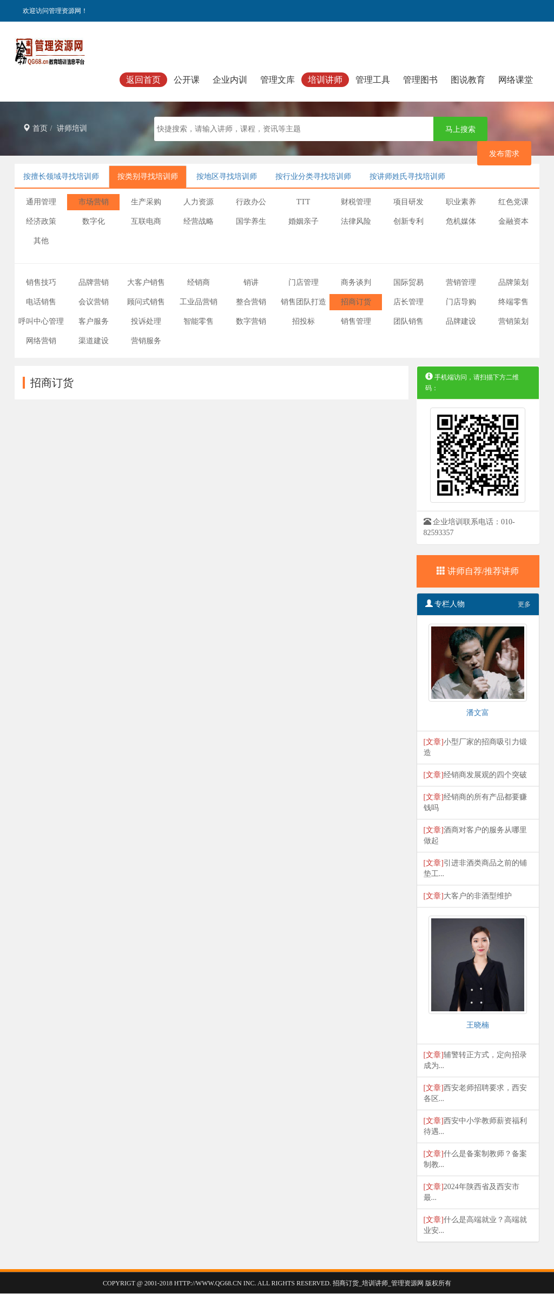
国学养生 (251, 221)
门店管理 (303, 282)
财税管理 (356, 202)
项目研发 (408, 202)
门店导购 (461, 302)
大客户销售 (146, 282)
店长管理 (408, 302)
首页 (35, 128)
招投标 (303, 321)
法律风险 (356, 221)
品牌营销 (93, 282)
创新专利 (408, 221)
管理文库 (277, 79)
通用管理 (41, 202)
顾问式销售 (146, 302)
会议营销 (93, 302)
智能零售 (198, 321)
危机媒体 (461, 221)
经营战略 (198, 221)
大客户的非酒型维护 (478, 896)
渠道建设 (93, 341)
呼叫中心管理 (41, 321)
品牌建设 (461, 321)
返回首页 (143, 79)
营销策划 (513, 321)
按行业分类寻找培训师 (313, 176)
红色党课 (513, 202)
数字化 (93, 221)
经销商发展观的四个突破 (485, 775)
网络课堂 (515, 79)
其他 (41, 241)
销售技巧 (41, 282)
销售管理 (356, 321)
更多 (524, 604)
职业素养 (461, 202)
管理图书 (420, 79)
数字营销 (251, 321)
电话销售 (41, 302)
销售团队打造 (303, 302)
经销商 (198, 282)
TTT (303, 202)
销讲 (251, 282)
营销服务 (146, 341)
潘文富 (477, 713)
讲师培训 (72, 128)
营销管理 (461, 282)
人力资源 (198, 202)
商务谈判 (356, 282)
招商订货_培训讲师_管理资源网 (378, 1283)
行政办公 (251, 202)
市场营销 (93, 202)
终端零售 (513, 302)
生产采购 (146, 202)
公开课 (187, 79)
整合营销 (251, 302)
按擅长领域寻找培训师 (61, 176)
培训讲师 (325, 79)
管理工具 (372, 79)
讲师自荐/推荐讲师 (478, 571)
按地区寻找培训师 (226, 176)
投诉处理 (146, 321)
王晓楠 (477, 1025)
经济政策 (41, 221)
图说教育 (468, 79)
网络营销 (41, 341)
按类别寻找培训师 (147, 176)
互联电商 (146, 221)
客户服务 (93, 321)
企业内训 (230, 79)
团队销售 (408, 321)
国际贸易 (408, 282)
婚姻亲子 (303, 221)
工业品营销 (198, 302)
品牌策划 (513, 282)
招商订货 (356, 302)
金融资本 (513, 221)
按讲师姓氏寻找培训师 (407, 176)
